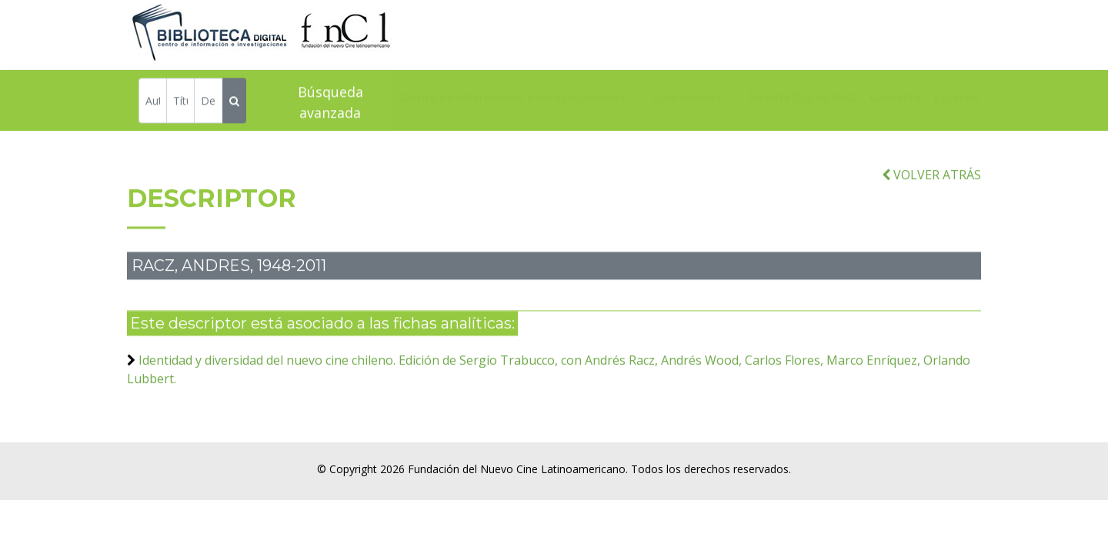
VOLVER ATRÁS (931, 185)
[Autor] (152, 102)
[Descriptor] (208, 102)
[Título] (180, 102)
